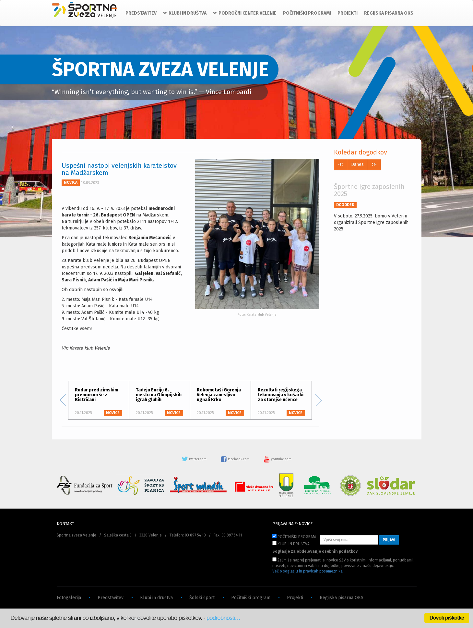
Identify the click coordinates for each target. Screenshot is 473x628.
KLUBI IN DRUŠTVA (291, 543)
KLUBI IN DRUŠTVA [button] (185, 13)
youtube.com (277, 459)
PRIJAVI (389, 539)
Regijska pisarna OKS (341, 597)
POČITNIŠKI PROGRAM (294, 536)
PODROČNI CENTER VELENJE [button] (245, 13)
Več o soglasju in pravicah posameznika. (308, 571)
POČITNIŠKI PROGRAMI (307, 13)
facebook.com (235, 459)
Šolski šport (202, 597)
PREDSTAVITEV (141, 13)
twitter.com (194, 459)
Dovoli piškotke (447, 618)
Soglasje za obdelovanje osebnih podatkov (315, 551)
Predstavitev (111, 597)
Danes (357, 164)
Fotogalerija (69, 597)
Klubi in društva (156, 597)
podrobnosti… (224, 617)
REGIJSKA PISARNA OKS (388, 13)
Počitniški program (250, 597)
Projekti (295, 597)
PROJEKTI (347, 13)
